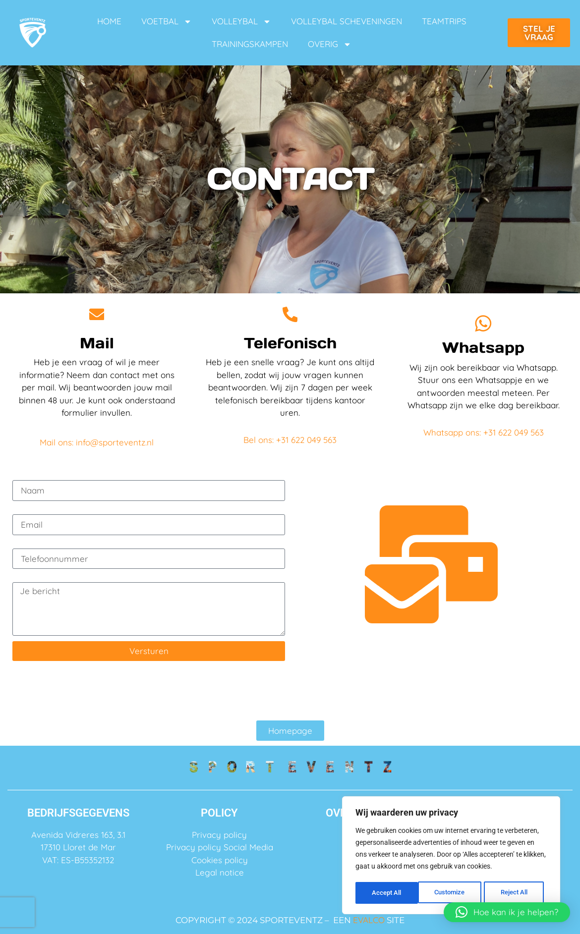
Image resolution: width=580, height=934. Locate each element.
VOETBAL (166, 21)
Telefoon (29, 544)
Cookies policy (219, 860)
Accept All (516, 893)
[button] (507, 912)
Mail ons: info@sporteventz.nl (97, 442)
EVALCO (369, 920)
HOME (109, 21)
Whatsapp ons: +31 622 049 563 (483, 433)
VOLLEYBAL (241, 21)
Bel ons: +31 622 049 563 (290, 440)
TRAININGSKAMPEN (250, 44)
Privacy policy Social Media (219, 847)
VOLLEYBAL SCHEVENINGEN (346, 21)
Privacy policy (219, 834)
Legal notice (219, 872)
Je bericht (32, 578)
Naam (24, 476)
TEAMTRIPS (444, 21)
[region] (451, 856)
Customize (387, 893)
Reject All (452, 893)
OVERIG (329, 44)
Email (23, 510)
